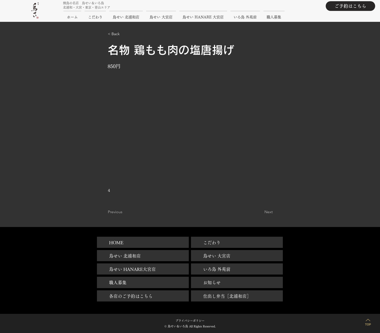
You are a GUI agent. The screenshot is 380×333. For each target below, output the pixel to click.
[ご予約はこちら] (350, 6)
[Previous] (124, 212)
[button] (124, 34)
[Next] (260, 212)
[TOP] (368, 321)
